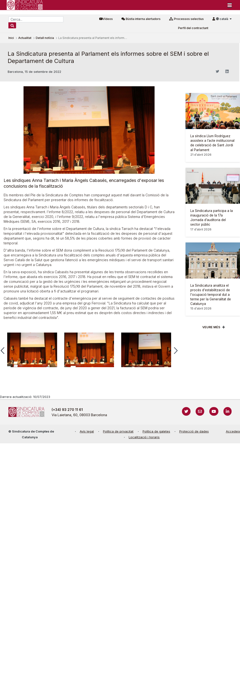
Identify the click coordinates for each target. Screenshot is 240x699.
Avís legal (87, 431)
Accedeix (233, 431)
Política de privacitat (118, 431)
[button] (176, 351)
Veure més (211, 327)
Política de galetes (156, 431)
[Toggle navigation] (229, 5)
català (222, 19)
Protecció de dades (194, 431)
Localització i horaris (144, 437)
